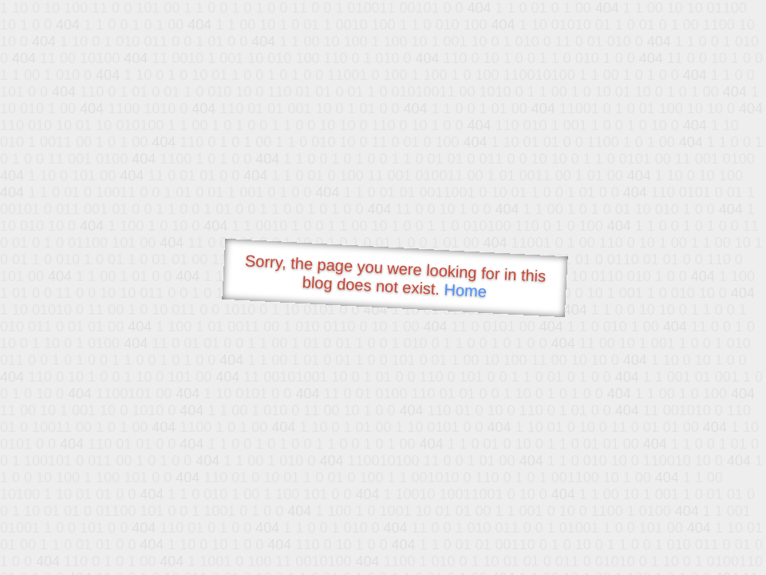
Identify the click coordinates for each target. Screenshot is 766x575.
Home (465, 290)
